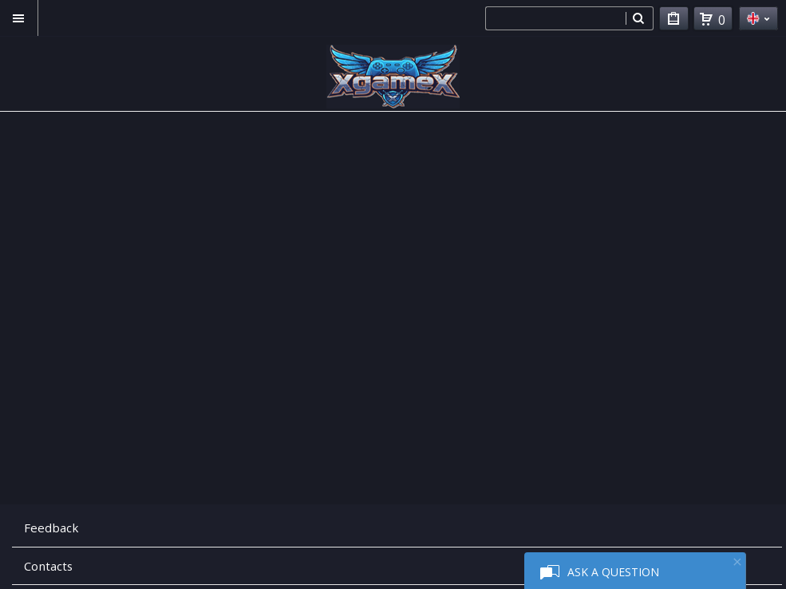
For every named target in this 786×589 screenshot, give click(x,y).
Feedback (51, 528)
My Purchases (674, 21)
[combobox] (555, 18)
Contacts (48, 566)
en (758, 18)
